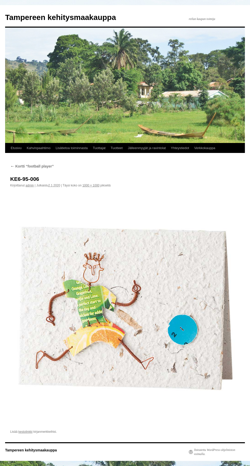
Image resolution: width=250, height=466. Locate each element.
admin (30, 185)
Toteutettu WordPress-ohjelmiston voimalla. (214, 452)
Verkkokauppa (204, 148)
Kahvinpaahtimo (39, 148)
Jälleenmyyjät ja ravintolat (147, 148)
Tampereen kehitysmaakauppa (60, 17)
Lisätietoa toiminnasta (72, 148)
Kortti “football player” (32, 166)
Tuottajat (99, 148)
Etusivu (16, 148)
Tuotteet (117, 148)
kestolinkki (25, 432)
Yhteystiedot (180, 148)
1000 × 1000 (90, 185)
